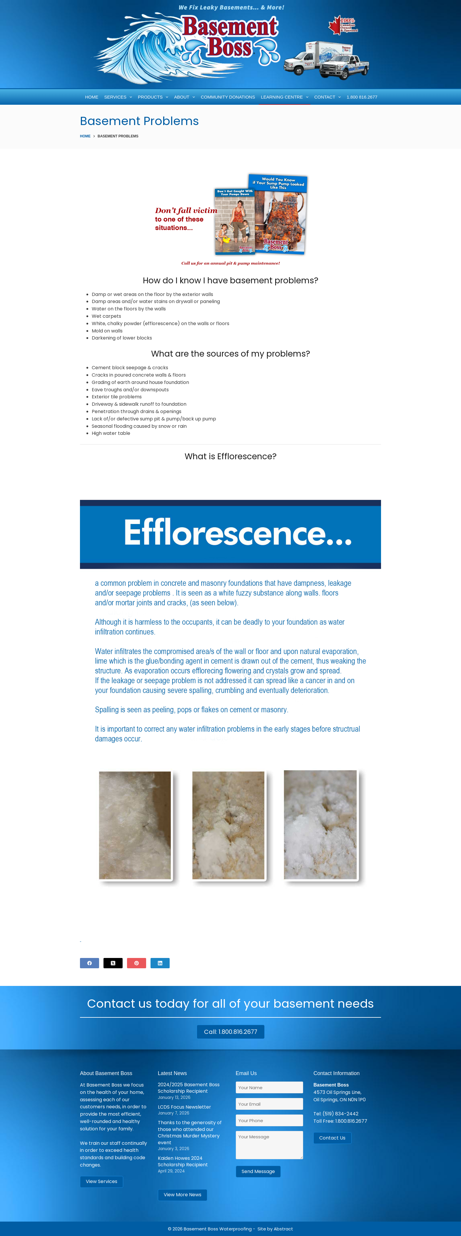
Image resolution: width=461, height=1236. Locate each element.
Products (154, 97)
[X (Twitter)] (113, 963)
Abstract (283, 1229)
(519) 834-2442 (340, 1113)
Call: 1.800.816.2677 (230, 1032)
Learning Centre (285, 97)
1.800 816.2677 (362, 96)
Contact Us (332, 1137)
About (185, 97)
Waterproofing (235, 1229)
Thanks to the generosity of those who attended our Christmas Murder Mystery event (190, 1132)
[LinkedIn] (160, 963)
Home (91, 96)
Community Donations (228, 96)
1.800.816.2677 (351, 1121)
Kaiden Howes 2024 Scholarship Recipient (183, 1161)
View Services (101, 1181)
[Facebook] (89, 963)
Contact (328, 97)
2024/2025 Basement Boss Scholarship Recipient (189, 1087)
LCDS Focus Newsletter (184, 1107)
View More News (182, 1194)
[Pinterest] (136, 963)
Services (119, 97)
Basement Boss (201, 1229)
